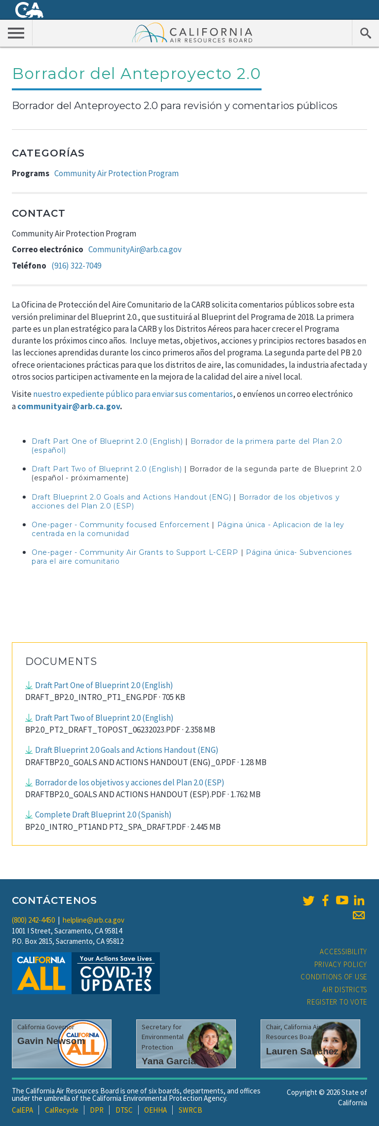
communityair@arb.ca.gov (68, 406)
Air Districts (344, 989)
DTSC (124, 1110)
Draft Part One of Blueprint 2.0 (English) (107, 441)
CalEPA (22, 1110)
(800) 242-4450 (33, 920)
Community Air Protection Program (116, 173)
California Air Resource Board (192, 32)
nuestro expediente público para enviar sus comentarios (133, 393)
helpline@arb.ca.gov (93, 920)
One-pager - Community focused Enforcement (121, 525)
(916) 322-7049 (76, 265)
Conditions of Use (334, 976)
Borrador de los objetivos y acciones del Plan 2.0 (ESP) (130, 782)
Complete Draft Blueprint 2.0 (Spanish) (103, 814)
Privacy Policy (341, 964)
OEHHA (155, 1110)
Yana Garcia (169, 1061)
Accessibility (343, 951)
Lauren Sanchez (302, 1051)
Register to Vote (337, 1002)
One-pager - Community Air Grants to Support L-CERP (135, 552)
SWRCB (190, 1110)
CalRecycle (61, 1110)
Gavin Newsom (51, 1041)
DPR (97, 1110)
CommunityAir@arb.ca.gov (135, 249)
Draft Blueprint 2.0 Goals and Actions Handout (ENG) (131, 497)
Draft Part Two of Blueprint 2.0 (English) (107, 469)
